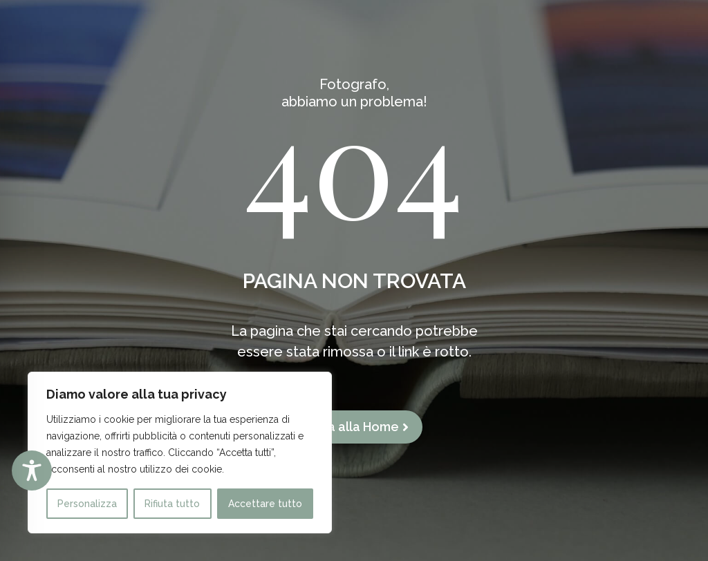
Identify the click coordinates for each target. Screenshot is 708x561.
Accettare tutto (265, 503)
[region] (180, 452)
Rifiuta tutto (172, 503)
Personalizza (87, 503)
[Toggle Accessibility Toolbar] (31, 470)
